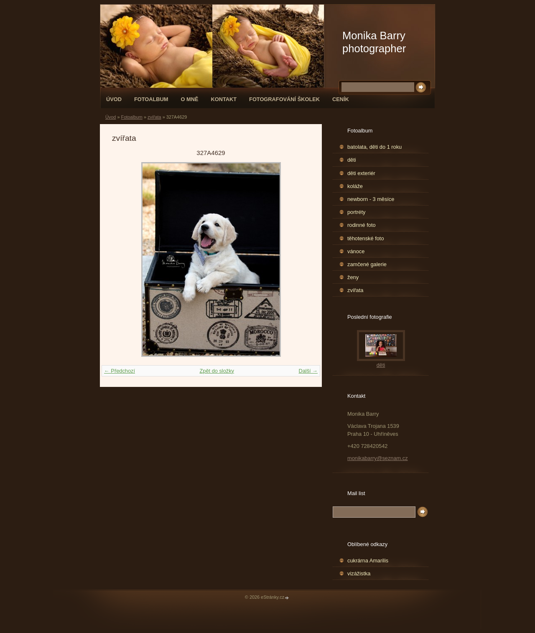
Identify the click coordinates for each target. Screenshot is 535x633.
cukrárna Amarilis (367, 560)
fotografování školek (284, 99)
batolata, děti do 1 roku (374, 147)
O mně (190, 99)
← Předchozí (119, 371)
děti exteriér (361, 173)
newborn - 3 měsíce (370, 199)
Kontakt (224, 99)
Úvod (114, 99)
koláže (355, 186)
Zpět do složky (216, 371)
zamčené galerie (367, 264)
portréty (356, 212)
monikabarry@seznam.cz (377, 458)
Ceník (340, 99)
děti (351, 160)
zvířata (154, 116)
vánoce (355, 251)
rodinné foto (361, 225)
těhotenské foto (365, 238)
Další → (308, 371)
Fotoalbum (151, 99)
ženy (353, 277)
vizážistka (358, 573)
